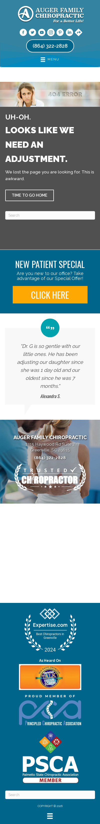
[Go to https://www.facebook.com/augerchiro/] (23, 33)
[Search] (50, 215)
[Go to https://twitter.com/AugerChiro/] (32, 33)
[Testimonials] (50, 361)
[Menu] (50, 816)
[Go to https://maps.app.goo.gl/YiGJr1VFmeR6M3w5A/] (78, 33)
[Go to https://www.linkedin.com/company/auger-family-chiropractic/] (69, 33)
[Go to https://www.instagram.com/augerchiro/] (51, 33)
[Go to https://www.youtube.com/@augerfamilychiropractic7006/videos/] (41, 33)
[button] (29, 195)
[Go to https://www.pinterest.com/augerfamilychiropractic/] (60, 33)
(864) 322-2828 (50, 457)
